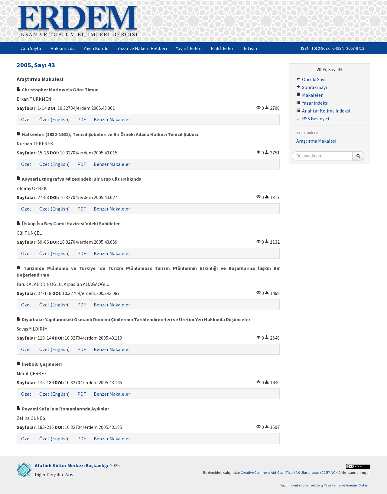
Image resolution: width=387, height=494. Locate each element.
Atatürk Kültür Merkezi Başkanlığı (71, 465)
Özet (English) (54, 119)
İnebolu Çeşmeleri (39, 364)
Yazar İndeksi (312, 103)
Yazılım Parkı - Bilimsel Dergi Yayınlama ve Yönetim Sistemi (325, 485)
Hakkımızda (62, 48)
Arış (69, 474)
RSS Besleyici (312, 119)
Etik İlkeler (222, 48)
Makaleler (309, 95)
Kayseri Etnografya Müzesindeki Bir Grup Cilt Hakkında (79, 179)
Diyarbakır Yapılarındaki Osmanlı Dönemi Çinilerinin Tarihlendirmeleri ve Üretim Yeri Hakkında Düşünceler (133, 319)
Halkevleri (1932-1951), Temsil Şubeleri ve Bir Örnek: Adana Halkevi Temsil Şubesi (107, 134)
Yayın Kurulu (96, 48)
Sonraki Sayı (311, 87)
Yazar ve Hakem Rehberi (142, 48)
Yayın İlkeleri (189, 48)
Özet (26, 119)
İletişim (250, 48)
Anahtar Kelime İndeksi (323, 111)
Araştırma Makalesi (316, 141)
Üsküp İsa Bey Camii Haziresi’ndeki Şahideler (68, 223)
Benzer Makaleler (112, 119)
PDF (81, 119)
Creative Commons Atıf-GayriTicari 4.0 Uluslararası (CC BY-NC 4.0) (291, 472)
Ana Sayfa (31, 48)
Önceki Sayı (310, 79)
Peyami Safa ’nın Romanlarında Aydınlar (63, 409)
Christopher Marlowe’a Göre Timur (57, 90)
